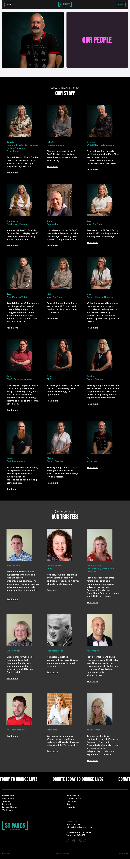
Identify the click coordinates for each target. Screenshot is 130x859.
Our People (7, 810)
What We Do (8, 798)
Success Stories (9, 807)
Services (6, 801)
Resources (71, 801)
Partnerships (8, 804)
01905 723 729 (73, 824)
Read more (12, 172)
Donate (120, 4)
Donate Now (8, 796)
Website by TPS (123, 853)
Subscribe (70, 807)
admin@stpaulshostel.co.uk (79, 827)
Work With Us (72, 796)
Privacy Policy (6, 853)
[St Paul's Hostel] (65, 4)
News (68, 804)
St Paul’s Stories (73, 798)
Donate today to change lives (83, 779)
